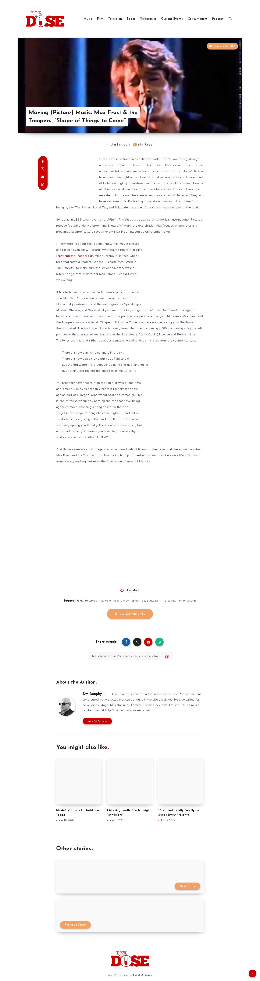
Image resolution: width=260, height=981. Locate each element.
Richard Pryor (121, 600)
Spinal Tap (138, 600)
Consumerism (197, 18)
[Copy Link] (130, 656)
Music (88, 18)
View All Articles (97, 721)
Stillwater (153, 600)
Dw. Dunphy (92, 694)
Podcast (217, 18)
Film (100, 18)
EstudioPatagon (142, 975)
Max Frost (104, 600)
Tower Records (187, 600)
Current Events (172, 18)
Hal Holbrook (88, 600)
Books (131, 18)
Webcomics (148, 18)
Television (115, 18)
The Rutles (168, 600)
